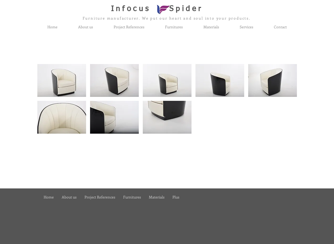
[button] (61, 80)
